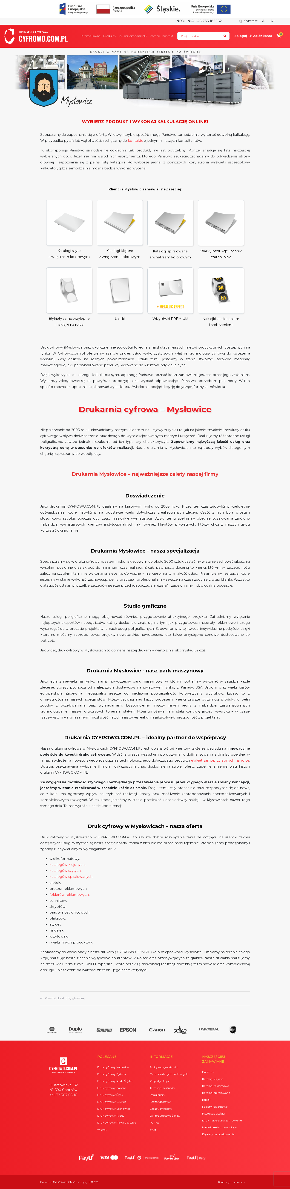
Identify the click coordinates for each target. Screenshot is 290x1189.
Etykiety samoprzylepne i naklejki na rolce (69, 297)
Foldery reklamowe (214, 1106)
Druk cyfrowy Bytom (111, 1074)
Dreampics (238, 1182)
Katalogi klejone (212, 1079)
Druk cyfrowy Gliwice (111, 1101)
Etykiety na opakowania (218, 1134)
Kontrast (248, 21)
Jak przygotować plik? (165, 1115)
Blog (153, 1129)
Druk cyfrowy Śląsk (110, 1095)
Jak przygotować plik (133, 36)
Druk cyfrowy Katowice (113, 1067)
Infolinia (184, 21)
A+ (272, 21)
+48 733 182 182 (208, 21)
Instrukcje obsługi (213, 1113)
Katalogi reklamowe (215, 1086)
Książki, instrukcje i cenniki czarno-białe (221, 229)
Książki (206, 1099)
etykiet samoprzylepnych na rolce (220, 760)
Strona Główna (90, 36)
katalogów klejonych (67, 865)
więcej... (102, 1129)
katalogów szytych (65, 871)
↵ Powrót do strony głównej (62, 998)
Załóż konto (262, 36)
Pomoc (155, 36)
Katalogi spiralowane (216, 1092)
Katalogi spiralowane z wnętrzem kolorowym (170, 229)
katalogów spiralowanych (70, 877)
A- (264, 21)
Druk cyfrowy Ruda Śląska (114, 1081)
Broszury (208, 1072)
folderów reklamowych (69, 895)
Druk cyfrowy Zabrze (111, 1088)
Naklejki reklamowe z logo (219, 1127)
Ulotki (120, 294)
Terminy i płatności (162, 1088)
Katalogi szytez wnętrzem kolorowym (69, 229)
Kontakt (167, 36)
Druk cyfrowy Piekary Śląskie (116, 1122)
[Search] (203, 36)
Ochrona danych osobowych (169, 1074)
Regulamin (157, 1095)
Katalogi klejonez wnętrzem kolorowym (120, 229)
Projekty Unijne (160, 1081)
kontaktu (135, 141)
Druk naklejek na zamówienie (222, 1120)
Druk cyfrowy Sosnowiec (113, 1108)
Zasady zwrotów (161, 1108)
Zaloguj (240, 36)
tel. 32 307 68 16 (63, 1095)
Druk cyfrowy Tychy (110, 1115)
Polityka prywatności (164, 1067)
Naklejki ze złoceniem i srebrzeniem (221, 297)
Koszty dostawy (160, 1101)
